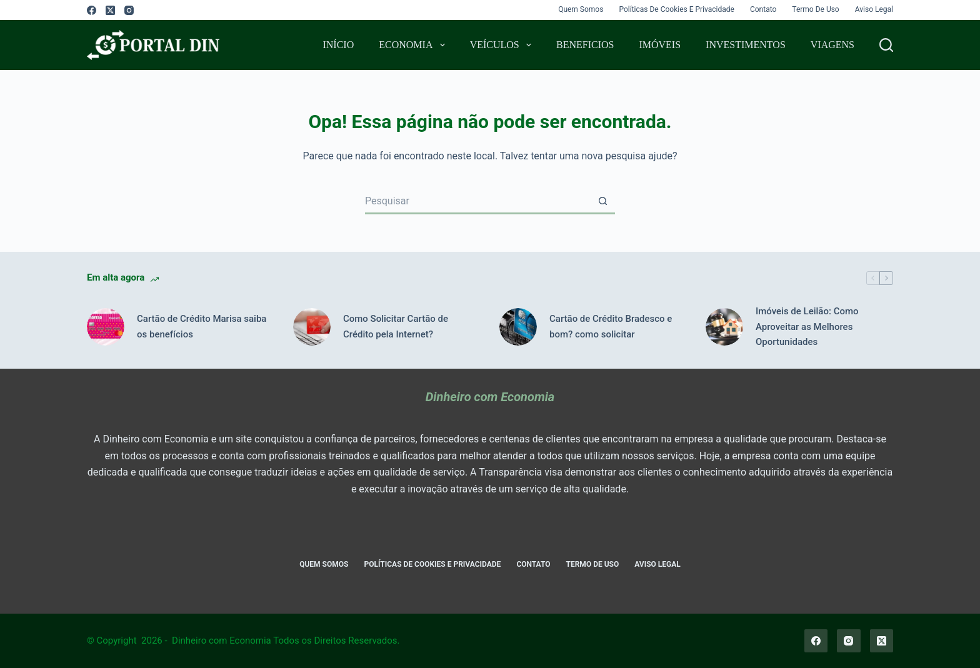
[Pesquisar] (886, 45)
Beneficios (585, 44)
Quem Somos (580, 9)
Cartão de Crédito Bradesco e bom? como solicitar (610, 326)
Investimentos (746, 44)
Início (338, 44)
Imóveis (660, 44)
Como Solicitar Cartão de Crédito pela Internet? (395, 326)
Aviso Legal (874, 9)
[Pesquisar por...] (477, 201)
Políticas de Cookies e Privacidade (676, 9)
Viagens (832, 44)
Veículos (503, 44)
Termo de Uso (815, 9)
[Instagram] (129, 10)
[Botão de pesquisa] (602, 201)
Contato (763, 9)
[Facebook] (91, 10)
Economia (414, 44)
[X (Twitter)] (110, 10)
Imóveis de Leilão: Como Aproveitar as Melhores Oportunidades (807, 327)
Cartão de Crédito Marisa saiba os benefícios (201, 326)
